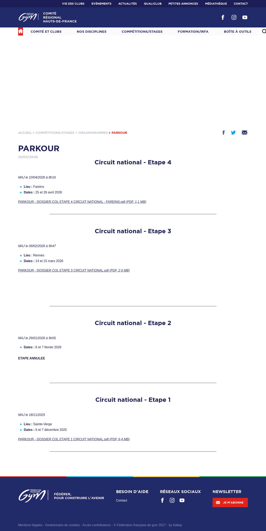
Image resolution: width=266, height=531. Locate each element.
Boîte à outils (237, 31)
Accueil (25, 132)
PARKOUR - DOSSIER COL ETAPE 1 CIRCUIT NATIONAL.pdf (74, 439)
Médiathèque (216, 3)
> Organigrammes (91, 132)
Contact (241, 3)
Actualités (127, 3)
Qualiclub (153, 3)
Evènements (101, 3)
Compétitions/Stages (142, 31)
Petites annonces (183, 3)
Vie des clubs (73, 3)
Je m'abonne (229, 502)
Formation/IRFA (193, 31)
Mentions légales (30, 525)
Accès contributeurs (96, 525)
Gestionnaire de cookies (62, 525)
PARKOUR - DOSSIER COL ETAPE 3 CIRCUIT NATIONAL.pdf (74, 270)
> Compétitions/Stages (53, 132)
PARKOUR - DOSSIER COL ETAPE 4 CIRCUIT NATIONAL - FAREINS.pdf (82, 202)
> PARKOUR (118, 132)
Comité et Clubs (46, 31)
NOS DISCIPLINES (91, 31)
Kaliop (177, 525)
